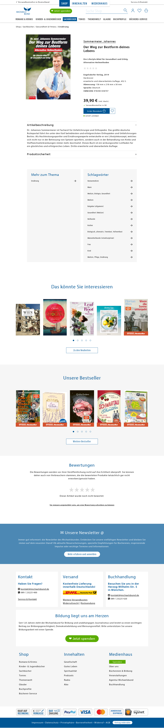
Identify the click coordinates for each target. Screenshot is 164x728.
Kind (89, 251)
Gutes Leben (70, 666)
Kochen (90, 225)
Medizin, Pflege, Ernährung (98, 257)
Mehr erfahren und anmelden (82, 554)
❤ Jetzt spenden (61, 11)
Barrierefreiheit (84, 722)
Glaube (107, 19)
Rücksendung (88, 603)
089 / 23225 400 (29, 592)
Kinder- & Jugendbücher (48, 19)
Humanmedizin (93, 181)
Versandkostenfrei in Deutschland (34, 2)
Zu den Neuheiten (82, 350)
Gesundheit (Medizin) (96, 213)
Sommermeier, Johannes (99, 41)
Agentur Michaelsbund (121, 680)
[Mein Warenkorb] (146, 10)
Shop (64, 3)
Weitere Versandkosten (75, 600)
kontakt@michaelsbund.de (35, 589)
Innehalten (79, 3)
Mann (90, 187)
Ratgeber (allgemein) (96, 206)
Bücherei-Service (138, 19)
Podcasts (68, 675)
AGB (108, 722)
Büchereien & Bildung (120, 671)
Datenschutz (52, 722)
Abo (66, 684)
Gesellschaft (70, 662)
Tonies (82, 19)
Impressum (37, 722)
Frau (89, 244)
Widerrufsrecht (71, 603)
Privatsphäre (67, 722)
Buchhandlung (117, 684)
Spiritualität (70, 671)
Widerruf (99, 722)
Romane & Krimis (24, 19)
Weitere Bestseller (82, 441)
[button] (73, 340)
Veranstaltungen (118, 675)
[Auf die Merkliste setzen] (112, 111)
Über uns (114, 666)
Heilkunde (91, 219)
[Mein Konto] (133, 10)
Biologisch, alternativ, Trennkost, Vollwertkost (105, 232)
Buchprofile (119, 19)
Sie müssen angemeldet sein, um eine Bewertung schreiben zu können (82, 505)
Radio (67, 680)
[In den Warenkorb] (96, 111)
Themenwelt (94, 19)
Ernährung (35, 181)
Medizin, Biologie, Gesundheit (99, 194)
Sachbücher (70, 19)
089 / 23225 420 (119, 598)
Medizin (90, 200)
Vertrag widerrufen (122, 722)
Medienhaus (100, 3)
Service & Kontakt (139, 2)
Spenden (117, 662)
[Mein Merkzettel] (139, 11)
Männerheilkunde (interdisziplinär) (101, 238)
